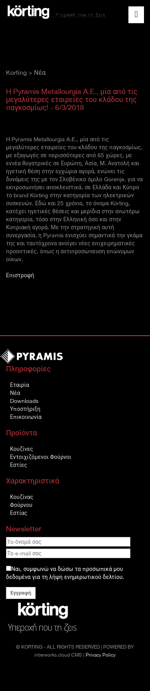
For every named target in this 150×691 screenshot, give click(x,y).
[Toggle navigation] (136, 14)
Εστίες (18, 465)
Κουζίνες (21, 449)
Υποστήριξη (25, 409)
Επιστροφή (20, 275)
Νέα (15, 393)
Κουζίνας (21, 497)
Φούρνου (21, 505)
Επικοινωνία (26, 417)
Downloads (24, 401)
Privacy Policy (101, 655)
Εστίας (18, 513)
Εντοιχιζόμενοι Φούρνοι (40, 457)
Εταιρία (19, 385)
